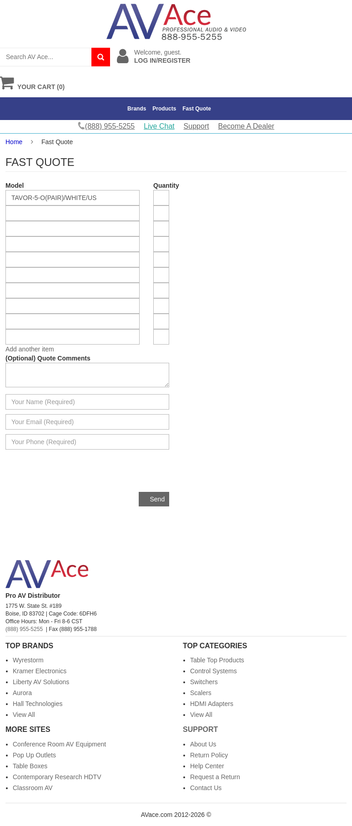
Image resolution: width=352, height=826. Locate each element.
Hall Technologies (37, 703)
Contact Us (205, 787)
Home (13, 141)
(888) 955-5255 (24, 629)
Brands (136, 108)
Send (157, 499)
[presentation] (100, 474)
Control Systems (213, 671)
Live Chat (159, 126)
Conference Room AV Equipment (59, 744)
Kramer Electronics (39, 671)
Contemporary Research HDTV (57, 777)
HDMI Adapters (211, 703)
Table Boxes (30, 766)
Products (164, 108)
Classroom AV (33, 787)
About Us (203, 744)
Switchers (204, 682)
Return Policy (209, 755)
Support (196, 126)
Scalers (200, 692)
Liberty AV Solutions (41, 682)
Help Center (207, 766)
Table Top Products (217, 660)
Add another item (29, 349)
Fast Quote (196, 108)
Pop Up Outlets (34, 755)
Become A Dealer (246, 126)
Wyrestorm (28, 660)
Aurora (22, 692)
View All (24, 714)
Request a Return (215, 777)
